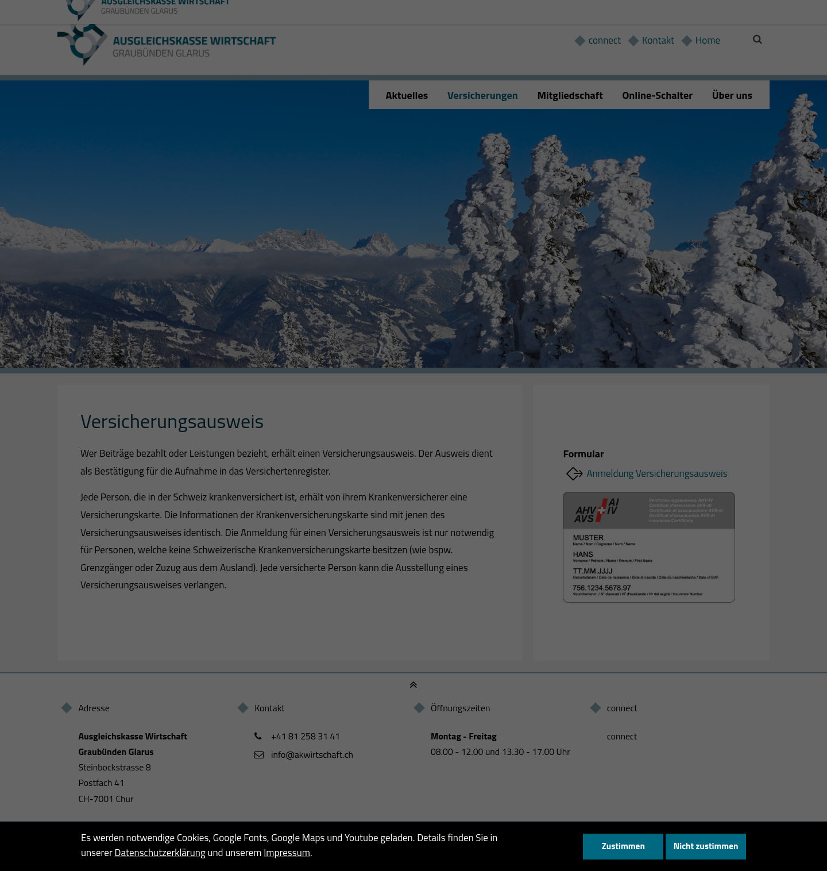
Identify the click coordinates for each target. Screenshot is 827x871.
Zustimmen (623, 846)
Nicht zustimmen (706, 846)
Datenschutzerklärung (160, 852)
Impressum (287, 852)
